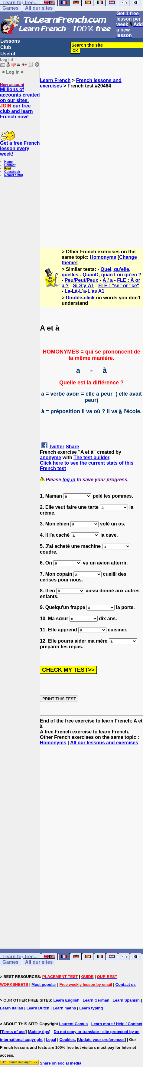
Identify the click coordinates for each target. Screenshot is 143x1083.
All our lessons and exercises (104, 742)
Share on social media (60, 1063)
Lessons (10, 41)
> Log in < (13, 71)
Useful (7, 53)
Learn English (67, 1000)
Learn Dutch (37, 1008)
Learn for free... (19, 956)
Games (10, 8)
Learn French (55, 80)
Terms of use (13, 1031)
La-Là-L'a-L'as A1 (84, 291)
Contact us (125, 984)
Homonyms (103, 257)
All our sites (39, 8)
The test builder (91, 457)
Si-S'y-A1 (83, 285)
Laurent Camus (73, 1024)
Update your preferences (101, 1039)
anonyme (50, 457)
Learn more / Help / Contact (116, 1024)
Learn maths (64, 1008)
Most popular (43, 984)
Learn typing (91, 1008)
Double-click (80, 297)
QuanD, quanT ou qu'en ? (112, 274)
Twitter (56, 446)
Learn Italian (11, 1008)
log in (69, 479)
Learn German (96, 1000)
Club (5, 47)
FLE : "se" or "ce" (118, 285)
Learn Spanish (126, 1000)
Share (72, 446)
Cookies (67, 1039)
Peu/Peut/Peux (81, 280)
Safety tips (39, 1031)
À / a (107, 280)
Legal (51, 1039)
